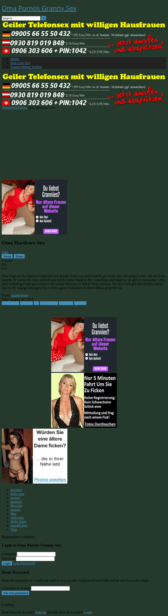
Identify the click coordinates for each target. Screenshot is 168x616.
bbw (13, 513)
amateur (16, 502)
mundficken (18, 525)
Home (14, 59)
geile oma (17, 494)
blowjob (16, 506)
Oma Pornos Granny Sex (39, 8)
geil (36, 303)
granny (15, 498)
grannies (16, 490)
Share (19, 256)
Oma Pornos (19, 107)
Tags (13, 529)
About (7, 256)
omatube (80, 303)
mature (15, 509)
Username (9, 554)
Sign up (40, 612)
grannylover (19, 295)
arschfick (26, 303)
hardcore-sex (49, 303)
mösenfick (66, 303)
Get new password (16, 593)
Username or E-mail (16, 588)
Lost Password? (24, 563)
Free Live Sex (20, 63)
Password (8, 558)
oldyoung (17, 517)
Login (7, 563)
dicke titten (18, 521)
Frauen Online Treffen (26, 67)
